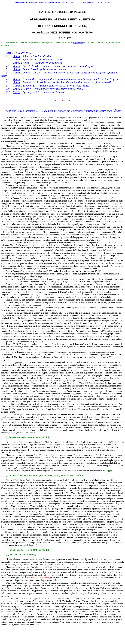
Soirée (16, 56)
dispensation (78, 43)
